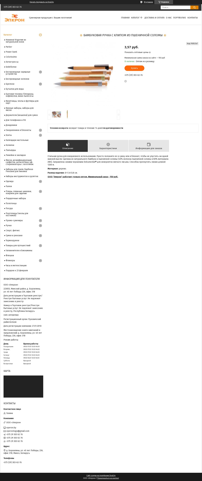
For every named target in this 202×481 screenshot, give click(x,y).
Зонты (9, 135)
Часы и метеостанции (16, 265)
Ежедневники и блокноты (18, 130)
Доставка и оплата (155, 17)
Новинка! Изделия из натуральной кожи (16, 41)
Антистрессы (12, 62)
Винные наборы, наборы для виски (20, 109)
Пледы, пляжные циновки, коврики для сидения (18, 192)
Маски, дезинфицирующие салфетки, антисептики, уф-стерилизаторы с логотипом (19, 162)
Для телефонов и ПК (16, 120)
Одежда (9, 181)
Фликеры (10, 260)
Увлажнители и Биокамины (19, 250)
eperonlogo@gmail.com (17, 431)
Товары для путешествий (18, 245)
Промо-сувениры (14, 220)
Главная (125, 17)
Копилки (10, 145)
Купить (134, 68)
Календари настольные (17, 140)
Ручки (8, 225)
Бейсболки (11, 67)
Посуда (9, 208)
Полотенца (11, 203)
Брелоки (10, 84)
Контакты (192, 17)
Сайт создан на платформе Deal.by (101, 476)
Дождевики (11, 125)
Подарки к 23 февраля (17, 270)
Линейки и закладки (16, 155)
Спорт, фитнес (13, 230)
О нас (169, 17)
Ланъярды (11, 150)
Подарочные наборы (16, 198)
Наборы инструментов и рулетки (22, 176)
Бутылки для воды (15, 89)
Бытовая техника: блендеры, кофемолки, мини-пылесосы (20, 95)
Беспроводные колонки (17, 79)
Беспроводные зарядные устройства (18, 73)
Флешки (10, 255)
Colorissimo (11, 57)
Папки (9, 186)
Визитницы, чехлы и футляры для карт (22, 102)
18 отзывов (148, 2)
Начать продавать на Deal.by (42, 2)
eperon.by (11, 427)
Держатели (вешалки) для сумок (22, 115)
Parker (9, 47)
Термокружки (12, 240)
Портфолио (179, 17)
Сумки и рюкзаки (14, 235)
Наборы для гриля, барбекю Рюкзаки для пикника (19, 170)
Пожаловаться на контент (108, 478)
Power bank (11, 52)
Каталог (135, 17)
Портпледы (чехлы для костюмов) (17, 214)
